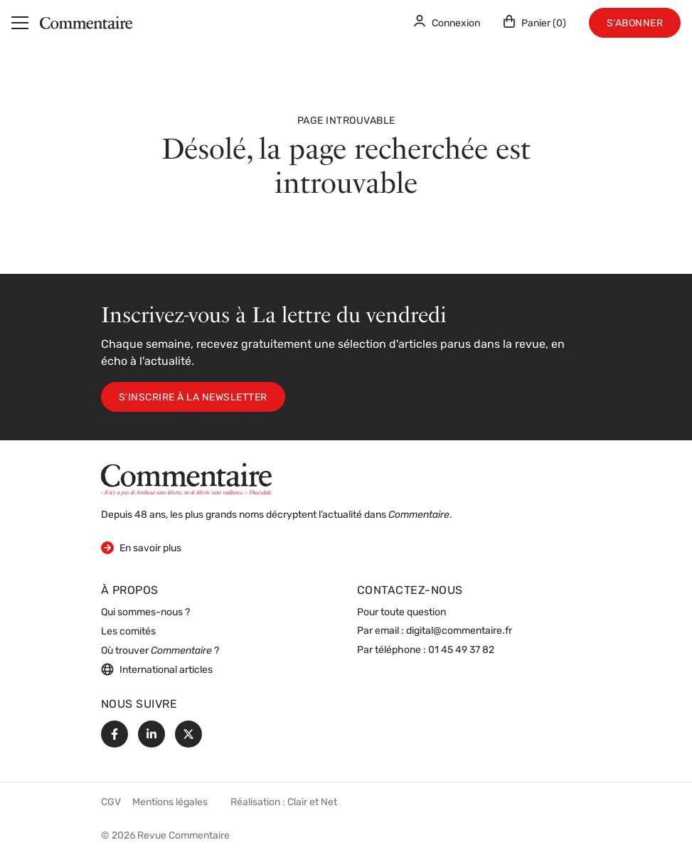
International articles (157, 669)
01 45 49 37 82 (461, 650)
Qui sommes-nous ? (145, 612)
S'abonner (635, 23)
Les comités (128, 632)
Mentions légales (170, 802)
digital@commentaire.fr (459, 631)
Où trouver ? (160, 651)
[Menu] (20, 23)
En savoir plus (141, 547)
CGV (111, 802)
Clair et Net (312, 802)
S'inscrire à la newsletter (193, 398)
